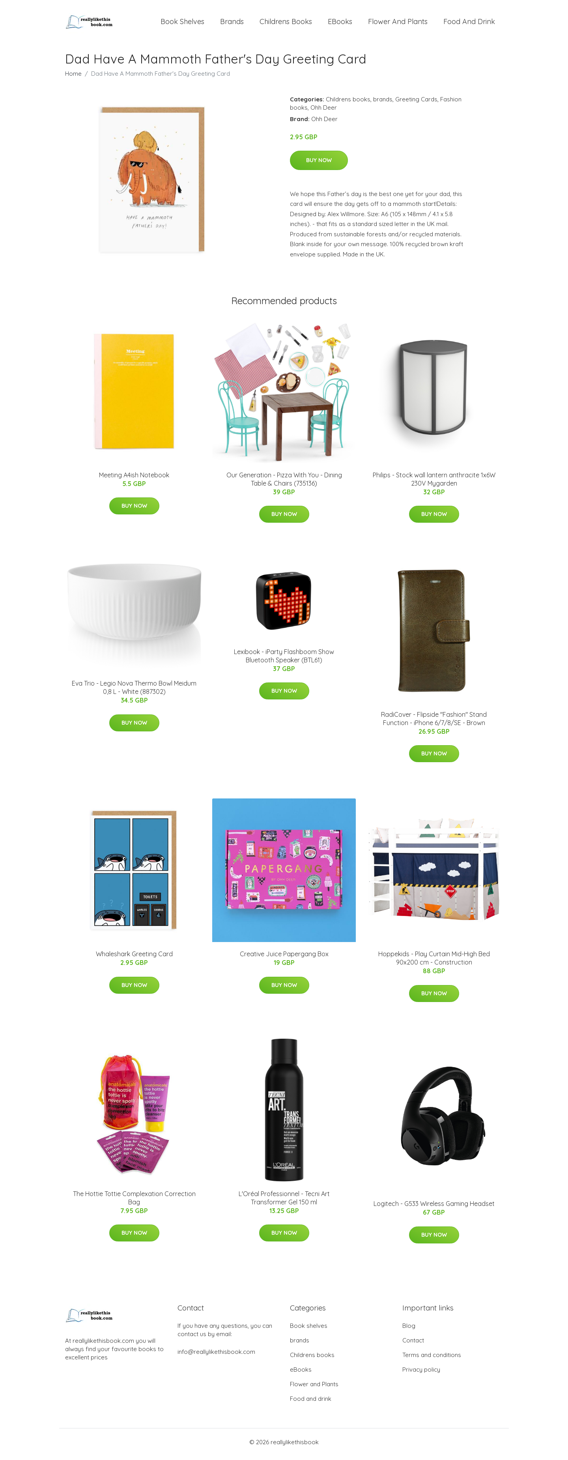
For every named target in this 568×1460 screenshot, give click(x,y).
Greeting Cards (416, 103)
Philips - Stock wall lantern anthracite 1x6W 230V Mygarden (434, 483)
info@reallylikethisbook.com (216, 1356)
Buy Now (319, 164)
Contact (413, 1344)
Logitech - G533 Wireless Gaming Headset (434, 1208)
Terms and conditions (431, 1359)
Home (73, 77)
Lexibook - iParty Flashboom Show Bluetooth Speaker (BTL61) (284, 660)
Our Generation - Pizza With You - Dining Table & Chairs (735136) (284, 483)
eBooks (340, 23)
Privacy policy (421, 1374)
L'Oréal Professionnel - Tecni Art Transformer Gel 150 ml (284, 1202)
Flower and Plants (398, 23)
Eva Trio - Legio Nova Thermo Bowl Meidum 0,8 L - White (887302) (134, 692)
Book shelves (182, 23)
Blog (408, 1330)
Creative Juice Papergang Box (284, 958)
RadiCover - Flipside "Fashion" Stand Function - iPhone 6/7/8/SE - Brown (434, 722)
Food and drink (469, 23)
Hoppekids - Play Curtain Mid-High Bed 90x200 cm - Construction (434, 962)
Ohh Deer (323, 111)
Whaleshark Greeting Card (134, 958)
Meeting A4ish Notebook (134, 479)
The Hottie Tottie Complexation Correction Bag (134, 1202)
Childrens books (286, 23)
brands (232, 23)
